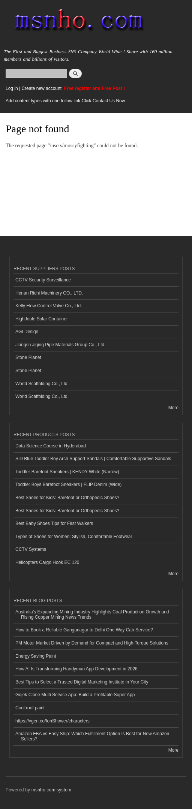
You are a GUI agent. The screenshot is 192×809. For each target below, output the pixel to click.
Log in (12, 88)
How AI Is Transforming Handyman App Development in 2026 (76, 668)
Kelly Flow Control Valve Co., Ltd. (48, 305)
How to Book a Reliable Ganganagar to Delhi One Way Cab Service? (84, 630)
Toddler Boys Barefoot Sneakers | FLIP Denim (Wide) (68, 484)
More (173, 407)
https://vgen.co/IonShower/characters (52, 721)
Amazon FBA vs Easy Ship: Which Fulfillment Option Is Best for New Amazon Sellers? (92, 736)
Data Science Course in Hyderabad (50, 446)
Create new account (42, 88)
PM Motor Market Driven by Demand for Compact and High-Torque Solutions (91, 643)
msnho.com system (51, 790)
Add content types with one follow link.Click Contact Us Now (65, 100)
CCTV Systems (30, 549)
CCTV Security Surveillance (43, 280)
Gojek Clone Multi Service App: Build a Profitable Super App (75, 694)
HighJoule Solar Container (41, 319)
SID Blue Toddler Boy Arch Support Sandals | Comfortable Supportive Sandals (93, 458)
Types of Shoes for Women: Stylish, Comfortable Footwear (73, 536)
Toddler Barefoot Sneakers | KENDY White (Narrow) (67, 471)
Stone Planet (28, 357)
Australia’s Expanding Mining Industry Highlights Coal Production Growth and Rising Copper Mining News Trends (92, 614)
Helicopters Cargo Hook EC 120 (47, 562)
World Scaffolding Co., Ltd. (42, 383)
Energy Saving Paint (35, 656)
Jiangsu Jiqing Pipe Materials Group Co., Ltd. (60, 344)
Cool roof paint (30, 707)
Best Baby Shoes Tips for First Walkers (54, 523)
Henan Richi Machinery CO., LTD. (49, 293)
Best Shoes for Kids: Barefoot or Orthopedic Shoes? (67, 497)
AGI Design (26, 331)
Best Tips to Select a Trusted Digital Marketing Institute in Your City (81, 682)
